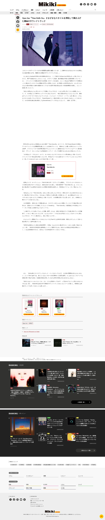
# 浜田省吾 (28, 464)
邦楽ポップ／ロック (34, 24)
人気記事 (52, 10)
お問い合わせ (33, 502)
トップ (11, 10)
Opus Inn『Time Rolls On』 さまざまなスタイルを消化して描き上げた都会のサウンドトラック (42, 359)
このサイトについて (34, 498)
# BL (79, 464)
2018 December (50, 24)
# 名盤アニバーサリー (71, 464)
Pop (52, 172)
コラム (17, 10)
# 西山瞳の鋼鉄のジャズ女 (49, 464)
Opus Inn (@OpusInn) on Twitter (32, 331)
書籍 (60, 13)
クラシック (45, 13)
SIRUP (31, 323)
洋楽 (21, 13)
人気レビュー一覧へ (86, 450)
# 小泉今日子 (14, 464)
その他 (65, 13)
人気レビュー (60, 10)
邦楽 (17, 13)
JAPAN (48, 172)
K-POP (26, 13)
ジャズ (38, 13)
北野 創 (32, 27)
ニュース (45, 10)
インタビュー (25, 10)
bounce (44, 24)
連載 (32, 10)
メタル (32, 13)
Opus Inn (25, 323)
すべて (11, 13)
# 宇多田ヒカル (94, 464)
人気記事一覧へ (81, 402)
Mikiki (23, 358)
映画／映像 (53, 13)
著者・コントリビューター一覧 (37, 500)
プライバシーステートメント (36, 504)
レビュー (38, 10)
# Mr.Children (86, 464)
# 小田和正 (21, 464)
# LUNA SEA (61, 464)
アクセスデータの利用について (37, 506)
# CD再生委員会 (37, 464)
